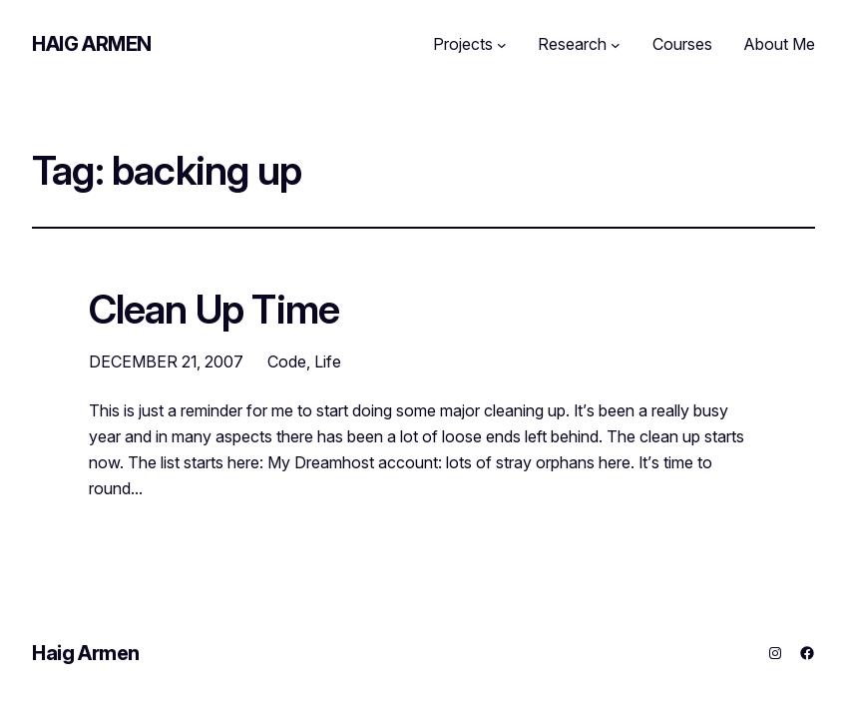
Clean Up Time (214, 311)
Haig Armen (92, 44)
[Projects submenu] (502, 45)
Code (286, 361)
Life (327, 361)
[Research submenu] (616, 45)
